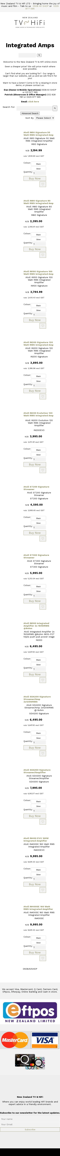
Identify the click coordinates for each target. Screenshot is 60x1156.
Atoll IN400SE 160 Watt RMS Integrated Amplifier (38, 907)
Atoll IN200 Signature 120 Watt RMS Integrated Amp (38, 343)
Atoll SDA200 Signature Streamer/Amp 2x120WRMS (37, 699)
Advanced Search (30, 113)
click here (33, 101)
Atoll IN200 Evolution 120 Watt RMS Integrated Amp (38, 414)
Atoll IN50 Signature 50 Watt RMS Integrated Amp (38, 133)
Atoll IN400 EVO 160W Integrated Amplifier (36, 839)
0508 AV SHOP (41, 6)
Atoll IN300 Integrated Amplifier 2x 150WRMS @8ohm (36, 626)
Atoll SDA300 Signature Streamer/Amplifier (37, 771)
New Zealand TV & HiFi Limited (38, 1152)
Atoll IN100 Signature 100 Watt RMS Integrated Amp (38, 272)
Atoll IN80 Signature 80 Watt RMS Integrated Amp (38, 202)
